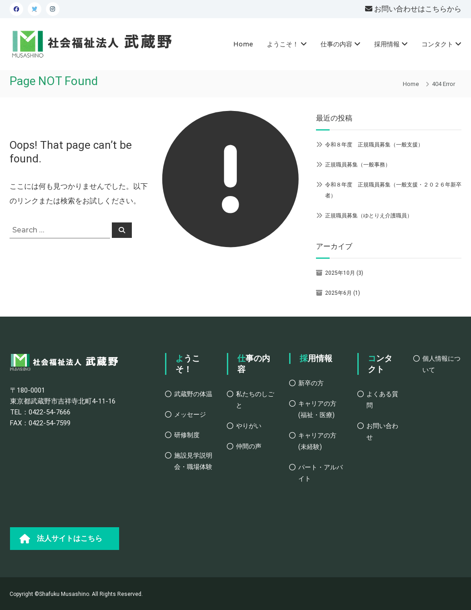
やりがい (248, 425)
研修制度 (187, 435)
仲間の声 (248, 446)
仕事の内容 (336, 44)
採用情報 (387, 44)
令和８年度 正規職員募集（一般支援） (374, 144)
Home (243, 44)
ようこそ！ (283, 44)
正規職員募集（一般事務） (358, 164)
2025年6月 (338, 293)
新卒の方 (311, 383)
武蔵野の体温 (193, 394)
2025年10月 (340, 273)
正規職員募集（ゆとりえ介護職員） (368, 215)
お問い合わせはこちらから (416, 9)
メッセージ (190, 414)
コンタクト (437, 44)
